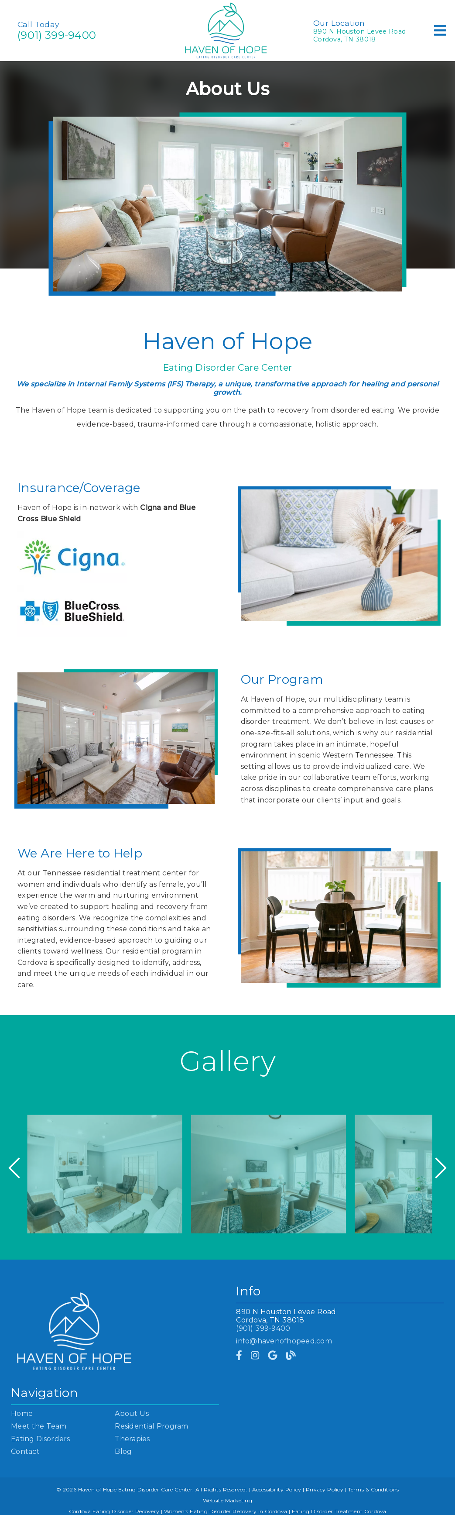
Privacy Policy (324, 1489)
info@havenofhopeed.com (284, 1341)
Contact (25, 1451)
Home (22, 1413)
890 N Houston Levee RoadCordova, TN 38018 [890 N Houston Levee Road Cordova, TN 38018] (359, 35)
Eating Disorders (40, 1439)
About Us (132, 1413)
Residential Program (151, 1426)
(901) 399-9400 (56, 35)
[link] (239, 1355)
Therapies (132, 1439)
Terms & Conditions (373, 1489)
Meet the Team (38, 1426)
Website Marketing (227, 1500)
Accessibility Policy (276, 1489)
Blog (123, 1451)
